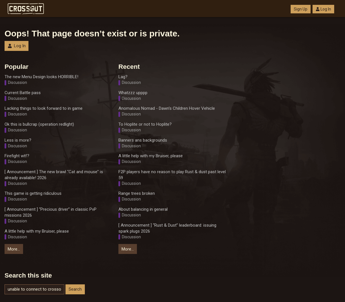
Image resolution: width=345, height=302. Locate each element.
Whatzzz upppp (132, 92)
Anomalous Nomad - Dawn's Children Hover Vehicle (166, 108)
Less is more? (18, 140)
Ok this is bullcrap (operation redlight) (39, 124)
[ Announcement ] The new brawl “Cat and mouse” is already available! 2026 (54, 174)
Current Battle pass (23, 92)
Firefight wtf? (17, 155)
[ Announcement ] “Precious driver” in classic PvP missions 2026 (50, 212)
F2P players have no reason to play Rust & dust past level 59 (172, 174)
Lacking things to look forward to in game (44, 108)
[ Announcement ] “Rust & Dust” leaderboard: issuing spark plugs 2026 (167, 228)
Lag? (123, 76)
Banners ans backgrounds (142, 140)
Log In (323, 9)
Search (75, 289)
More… (14, 249)
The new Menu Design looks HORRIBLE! (41, 76)
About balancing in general (143, 209)
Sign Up (300, 9)
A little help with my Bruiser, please (37, 231)
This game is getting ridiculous (33, 193)
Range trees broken (136, 193)
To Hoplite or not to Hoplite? (145, 124)
